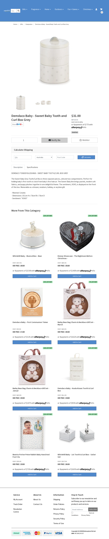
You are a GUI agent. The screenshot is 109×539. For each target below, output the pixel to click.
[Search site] (18, 11)
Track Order (17, 504)
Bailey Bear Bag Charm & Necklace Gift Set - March (76, 323)
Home (47, 9)
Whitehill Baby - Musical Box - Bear (27, 256)
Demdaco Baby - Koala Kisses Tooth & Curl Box (76, 389)
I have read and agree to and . (82, 514)
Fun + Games (73, 9)
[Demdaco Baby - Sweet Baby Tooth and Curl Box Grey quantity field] (24, 140)
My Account (17, 499)
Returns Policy (59, 509)
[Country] (44, 157)
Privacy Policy (58, 514)
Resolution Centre (17, 510)
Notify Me (54, 140)
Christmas (87, 9)
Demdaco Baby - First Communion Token (30, 322)
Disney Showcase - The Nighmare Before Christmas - (75, 257)
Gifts (24, 9)
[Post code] (65, 157)
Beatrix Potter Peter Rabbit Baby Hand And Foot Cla (31, 455)
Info (84, 127)
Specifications (32, 167)
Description (18, 167)
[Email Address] (79, 509)
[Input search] (14, 11)
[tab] (18, 167)
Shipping (56, 499)
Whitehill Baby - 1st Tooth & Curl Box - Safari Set (77, 455)
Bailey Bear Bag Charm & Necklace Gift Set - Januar (31, 389)
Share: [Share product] (17, 124)
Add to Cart (32, 276)
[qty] (23, 157)
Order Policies (58, 504)
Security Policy (59, 518)
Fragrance (35, 9)
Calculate (86, 157)
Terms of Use (58, 523)
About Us (37, 499)
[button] (84, 140)
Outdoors (58, 9)
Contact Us (37, 504)
